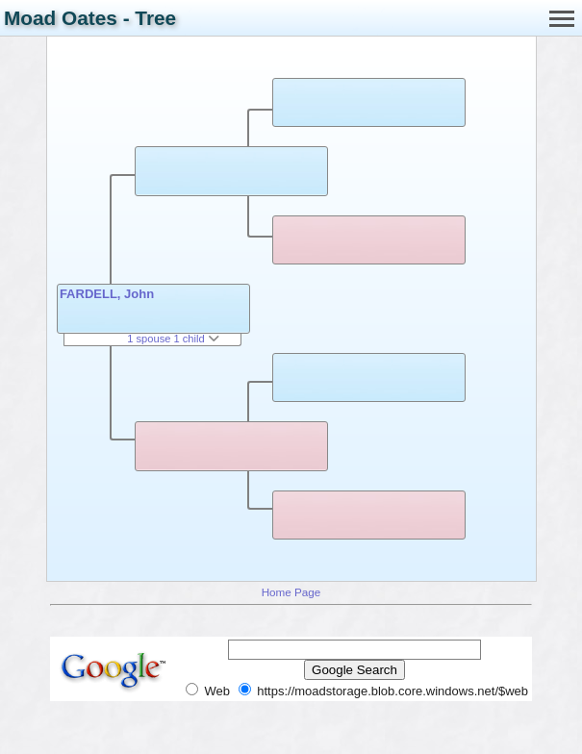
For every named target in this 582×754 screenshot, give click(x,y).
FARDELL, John (107, 294)
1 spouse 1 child (173, 338)
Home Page (291, 592)
